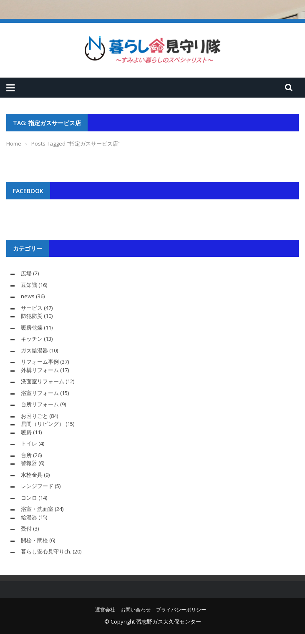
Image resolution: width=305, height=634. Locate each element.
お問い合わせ (136, 609)
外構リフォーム (40, 370)
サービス (32, 308)
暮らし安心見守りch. (46, 551)
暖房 (26, 432)
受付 (26, 528)
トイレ (29, 443)
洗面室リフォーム (42, 381)
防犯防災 (32, 316)
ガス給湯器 (34, 350)
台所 (26, 455)
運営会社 (105, 609)
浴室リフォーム (40, 393)
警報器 (29, 463)
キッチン (32, 338)
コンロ (29, 497)
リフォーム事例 (40, 361)
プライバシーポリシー (181, 609)
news (28, 296)
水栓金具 (32, 474)
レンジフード (37, 486)
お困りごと (34, 416)
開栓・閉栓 (34, 540)
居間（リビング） (42, 424)
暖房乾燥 (32, 327)
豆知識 (29, 285)
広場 (26, 273)
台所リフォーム (40, 404)
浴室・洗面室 (37, 509)
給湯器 (29, 517)
